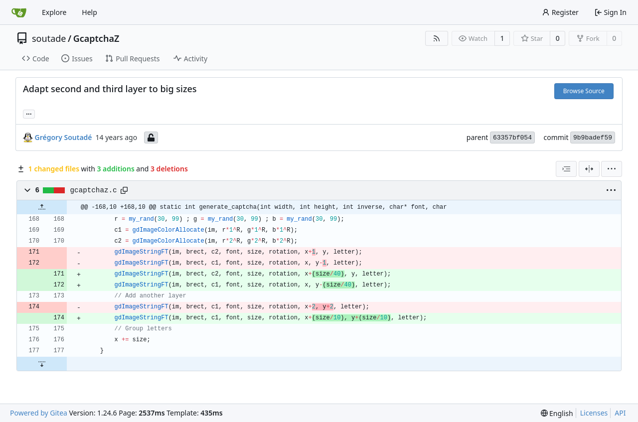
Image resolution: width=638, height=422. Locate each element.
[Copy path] (124, 190)
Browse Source (584, 91)
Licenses (594, 413)
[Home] (19, 12)
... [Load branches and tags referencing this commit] (29, 113)
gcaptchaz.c (93, 190)
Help (89, 12)
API (620, 413)
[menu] (611, 169)
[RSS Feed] (436, 38)
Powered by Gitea (38, 413)
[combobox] (566, 169)
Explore (54, 12)
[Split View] (589, 169)
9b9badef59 (592, 137)
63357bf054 (512, 137)
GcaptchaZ (96, 38)
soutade (49, 38)
